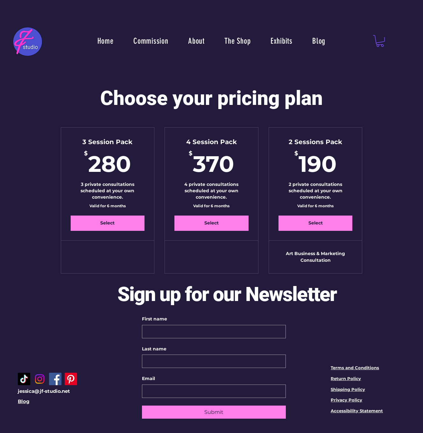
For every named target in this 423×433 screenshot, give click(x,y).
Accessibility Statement (357, 410)
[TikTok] (24, 379)
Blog (23, 401)
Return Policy (346, 378)
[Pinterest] (71, 379)
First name (154, 319)
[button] (380, 41)
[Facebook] (55, 379)
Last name (154, 349)
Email (148, 378)
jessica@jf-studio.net (44, 391)
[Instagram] (39, 379)
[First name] (212, 331)
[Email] (212, 391)
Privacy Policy (346, 399)
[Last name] (212, 361)
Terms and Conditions (355, 367)
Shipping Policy (348, 389)
